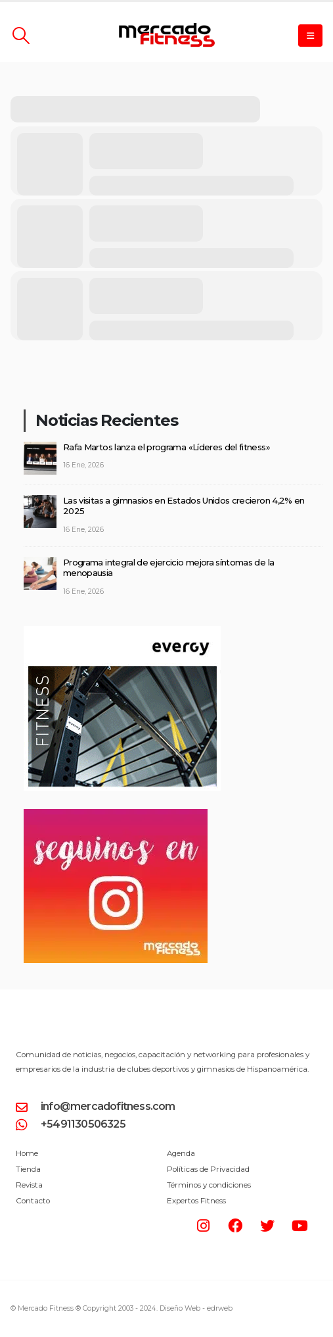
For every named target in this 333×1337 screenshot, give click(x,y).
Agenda (181, 1153)
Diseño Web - (196, 1308)
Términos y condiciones (209, 1185)
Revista (29, 1185)
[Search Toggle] (21, 35)
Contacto (33, 1200)
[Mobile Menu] (310, 35)
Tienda (28, 1169)
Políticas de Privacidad (208, 1169)
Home (27, 1153)
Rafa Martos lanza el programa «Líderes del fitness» (166, 447)
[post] (40, 457)
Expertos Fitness (196, 1200)
